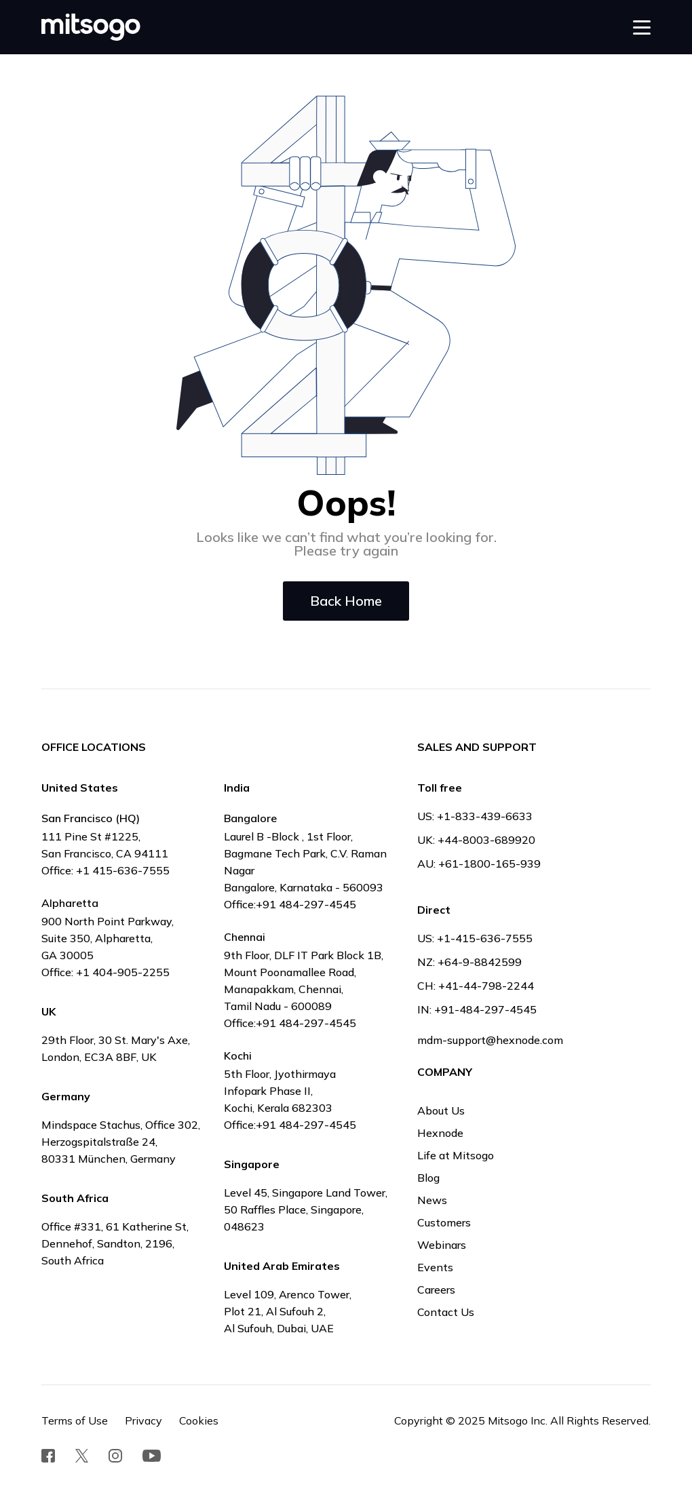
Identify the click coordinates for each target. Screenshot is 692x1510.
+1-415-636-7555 (485, 938)
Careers (436, 1289)
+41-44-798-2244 (486, 985)
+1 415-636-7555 (123, 870)
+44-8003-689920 (486, 840)
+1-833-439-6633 (485, 816)
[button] (642, 27)
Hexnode (440, 1133)
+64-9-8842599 (480, 962)
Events (435, 1267)
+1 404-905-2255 (123, 972)
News (432, 1200)
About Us (441, 1110)
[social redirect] (48, 1456)
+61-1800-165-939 (489, 863)
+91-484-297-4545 (485, 1009)
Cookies (198, 1420)
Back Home (346, 600)
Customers (444, 1222)
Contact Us (445, 1312)
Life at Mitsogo (455, 1155)
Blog (428, 1177)
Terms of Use (74, 1420)
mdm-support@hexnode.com (490, 1040)
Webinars (441, 1245)
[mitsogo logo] (90, 27)
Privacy (143, 1420)
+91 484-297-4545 (306, 904)
